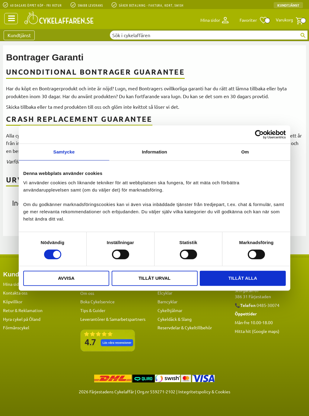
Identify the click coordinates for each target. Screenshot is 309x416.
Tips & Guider (92, 310)
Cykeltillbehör (198, 327)
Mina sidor (13, 283)
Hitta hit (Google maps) (257, 331)
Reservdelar (169, 327)
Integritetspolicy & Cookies (204, 391)
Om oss (87, 292)
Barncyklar (167, 301)
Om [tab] (245, 151)
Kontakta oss (15, 292)
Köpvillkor (12, 301)
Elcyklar (165, 292)
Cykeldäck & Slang (175, 318)
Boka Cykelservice (97, 301)
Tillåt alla (242, 278)
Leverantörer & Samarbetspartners (112, 318)
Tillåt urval (154, 278)
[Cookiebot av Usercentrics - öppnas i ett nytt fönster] (259, 134)
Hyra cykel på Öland (21, 318)
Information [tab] (154, 151)
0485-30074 (267, 305)
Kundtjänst (288, 5)
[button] (253, 20)
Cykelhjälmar (170, 310)
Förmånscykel (16, 327)
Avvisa (66, 278)
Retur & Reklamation (23, 310)
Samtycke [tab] (64, 151)
